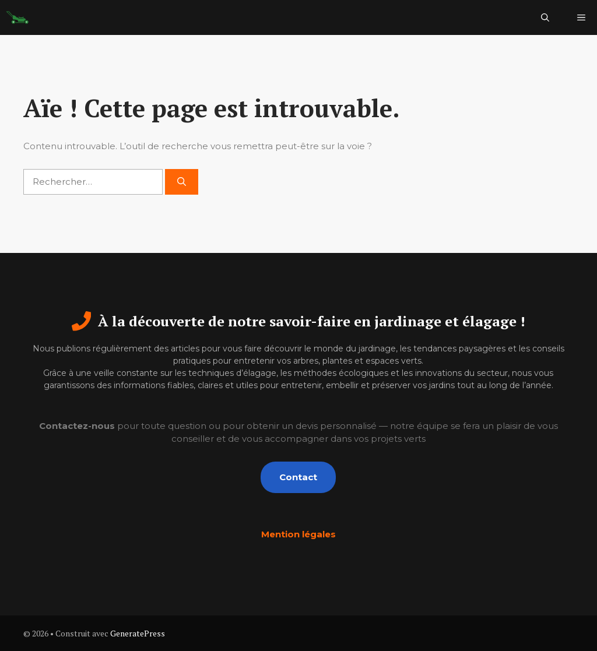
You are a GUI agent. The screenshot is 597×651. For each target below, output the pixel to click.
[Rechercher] (181, 182)
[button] (545, 17)
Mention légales (298, 534)
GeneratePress (137, 633)
